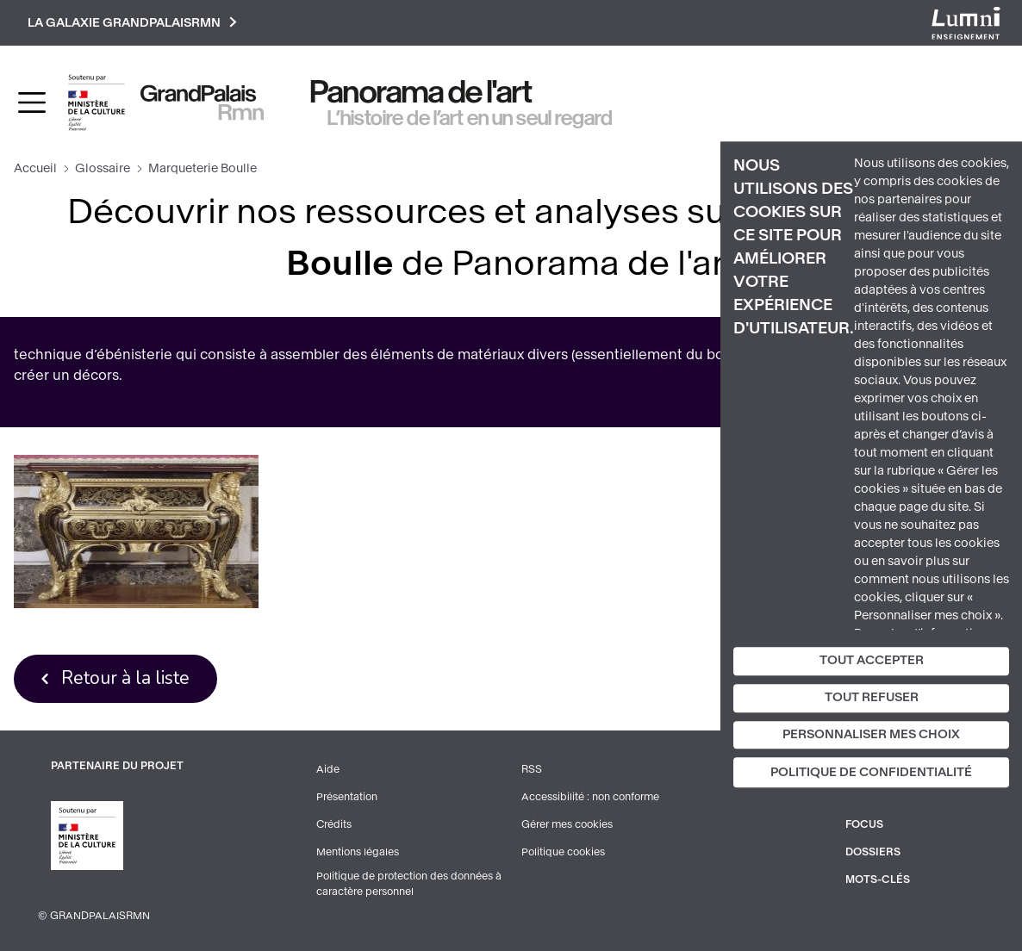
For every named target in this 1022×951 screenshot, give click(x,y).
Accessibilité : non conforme (590, 797)
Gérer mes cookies (567, 824)
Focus (864, 824)
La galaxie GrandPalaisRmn (132, 22)
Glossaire (102, 168)
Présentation (346, 797)
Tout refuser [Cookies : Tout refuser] (872, 697)
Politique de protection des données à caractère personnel (409, 884)
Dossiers (872, 852)
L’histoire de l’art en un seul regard (470, 118)
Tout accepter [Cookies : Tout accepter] (871, 660)
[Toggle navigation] (32, 102)
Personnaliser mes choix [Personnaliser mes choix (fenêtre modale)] (871, 734)
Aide (328, 769)
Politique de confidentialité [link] (871, 773)
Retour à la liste (125, 678)
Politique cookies (563, 852)
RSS (531, 769)
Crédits (334, 824)
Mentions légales (357, 852)
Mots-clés (877, 879)
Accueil (35, 168)
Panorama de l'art (421, 92)
